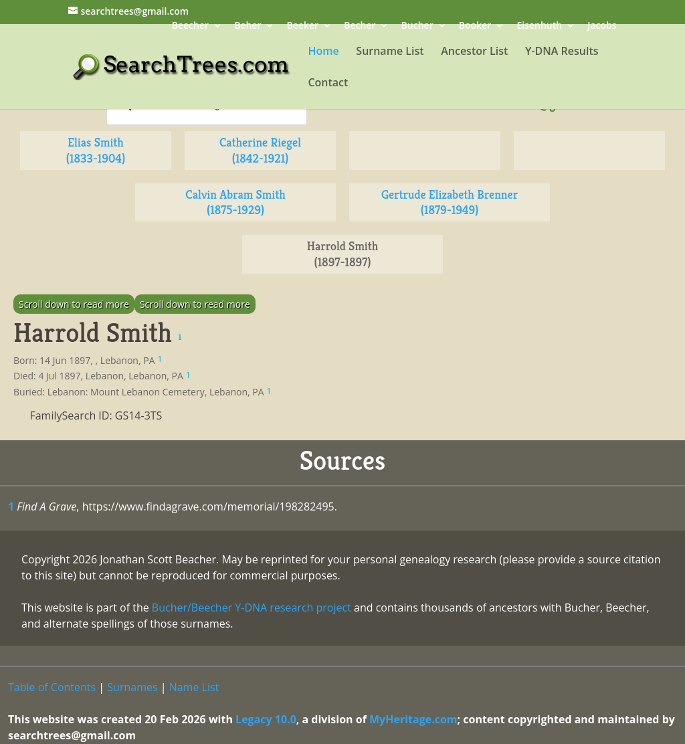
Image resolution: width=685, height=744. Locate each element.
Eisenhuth (539, 26)
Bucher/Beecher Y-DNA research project (251, 607)
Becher (359, 26)
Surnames (132, 687)
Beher (247, 26)
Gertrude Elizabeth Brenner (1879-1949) (449, 202)
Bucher (417, 26)
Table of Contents (52, 687)
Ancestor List (474, 52)
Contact (328, 84)
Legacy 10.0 (265, 719)
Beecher (190, 26)
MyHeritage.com (413, 719)
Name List (194, 687)
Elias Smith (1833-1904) (95, 150)
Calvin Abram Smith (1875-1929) (235, 202)
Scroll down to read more (74, 304)
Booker (475, 26)
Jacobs (601, 26)
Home (323, 52)
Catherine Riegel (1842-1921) (260, 150)
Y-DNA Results (562, 52)
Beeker (303, 26)
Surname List (389, 52)
